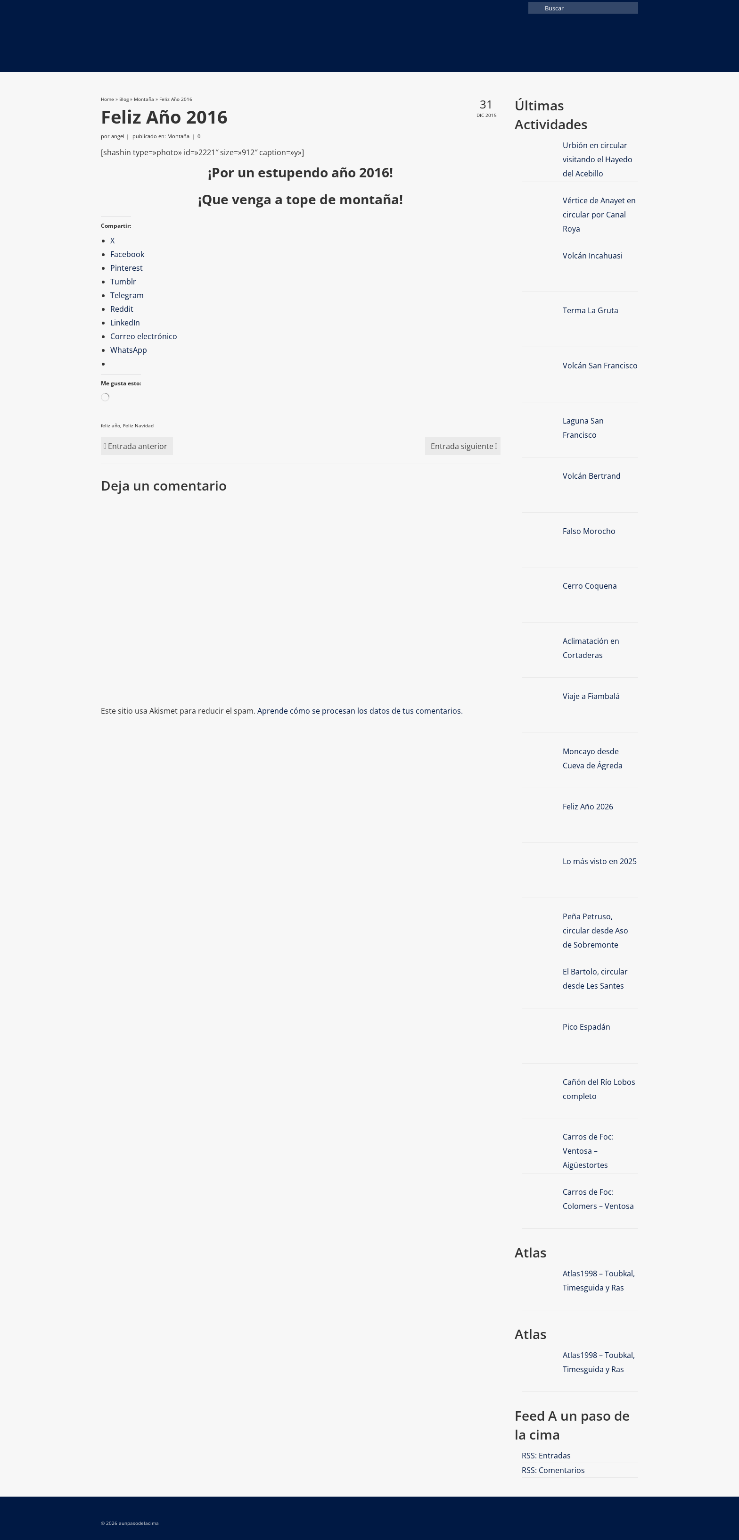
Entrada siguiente (462, 446)
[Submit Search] (535, 8)
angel (117, 136)
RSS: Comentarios (553, 1470)
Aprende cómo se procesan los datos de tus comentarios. (360, 711)
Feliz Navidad (138, 425)
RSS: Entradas (546, 1455)
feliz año (110, 425)
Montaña (178, 136)
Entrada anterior (137, 446)
